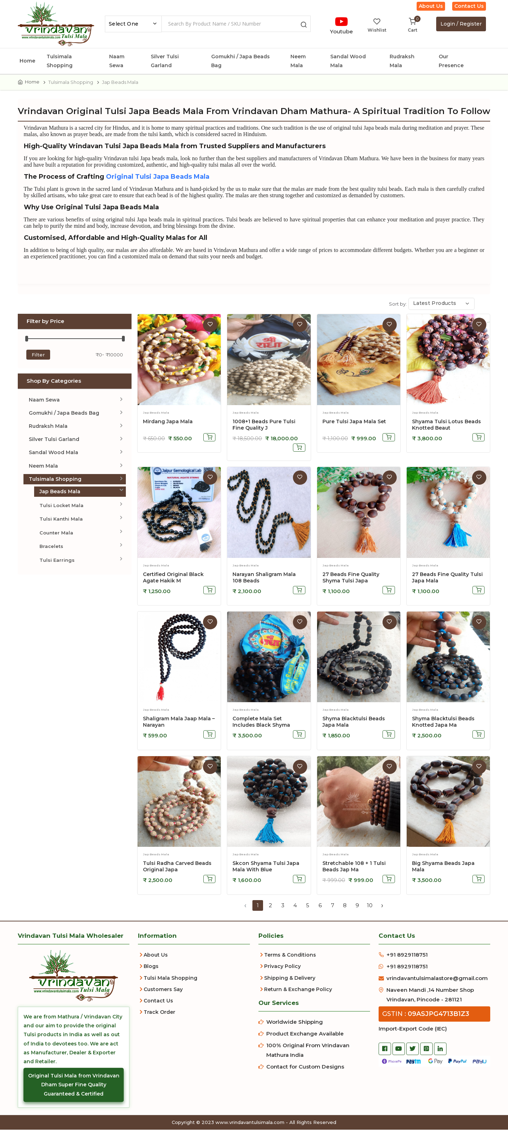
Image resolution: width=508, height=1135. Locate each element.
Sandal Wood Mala (348, 61)
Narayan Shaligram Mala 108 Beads (264, 582)
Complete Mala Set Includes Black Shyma (261, 727)
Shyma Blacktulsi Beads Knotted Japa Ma (443, 727)
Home (27, 61)
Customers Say (163, 994)
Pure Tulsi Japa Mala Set (354, 426)
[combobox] (133, 24)
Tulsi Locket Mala (61, 510)
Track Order (159, 1017)
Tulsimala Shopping (60, 61)
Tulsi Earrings (57, 565)
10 (370, 910)
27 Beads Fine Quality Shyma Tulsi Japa (350, 582)
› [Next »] (382, 910)
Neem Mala (298, 61)
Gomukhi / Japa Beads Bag (240, 61)
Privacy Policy (282, 971)
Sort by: (398, 309)
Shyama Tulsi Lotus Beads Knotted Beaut (446, 429)
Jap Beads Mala (59, 496)
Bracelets (51, 551)
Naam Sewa (116, 61)
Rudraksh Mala (402, 61)
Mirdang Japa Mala (168, 426)
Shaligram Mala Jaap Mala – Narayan (179, 727)
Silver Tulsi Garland (165, 61)
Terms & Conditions (290, 960)
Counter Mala (56, 537)
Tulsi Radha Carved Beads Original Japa (177, 871)
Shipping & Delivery (289, 983)
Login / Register (461, 24)
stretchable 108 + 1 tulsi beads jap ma (354, 871)
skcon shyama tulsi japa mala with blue (265, 871)
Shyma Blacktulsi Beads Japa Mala (353, 727)
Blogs (151, 971)
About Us (431, 6)
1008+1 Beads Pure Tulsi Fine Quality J (263, 429)
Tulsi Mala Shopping (170, 983)
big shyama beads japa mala (443, 871)
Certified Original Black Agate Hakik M (173, 582)
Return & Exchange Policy (298, 994)
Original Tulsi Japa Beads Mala (165, 181)
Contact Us (469, 6)
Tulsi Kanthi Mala (61, 524)
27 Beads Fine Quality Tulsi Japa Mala (447, 582)
